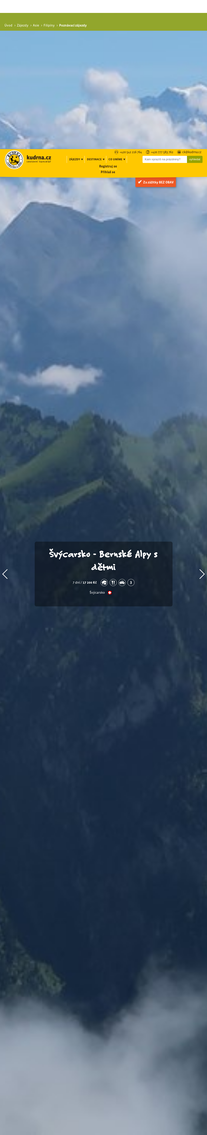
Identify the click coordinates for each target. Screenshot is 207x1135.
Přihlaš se (108, 23)
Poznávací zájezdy (159, 1021)
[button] (5, 425)
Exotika (154, 1026)
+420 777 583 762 (162, 3)
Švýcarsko (97, 443)
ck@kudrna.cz (191, 3)
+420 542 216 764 (131, 3)
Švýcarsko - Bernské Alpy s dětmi (103, 411)
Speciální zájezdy (159, 1032)
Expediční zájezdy (161, 1037)
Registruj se (108, 17)
